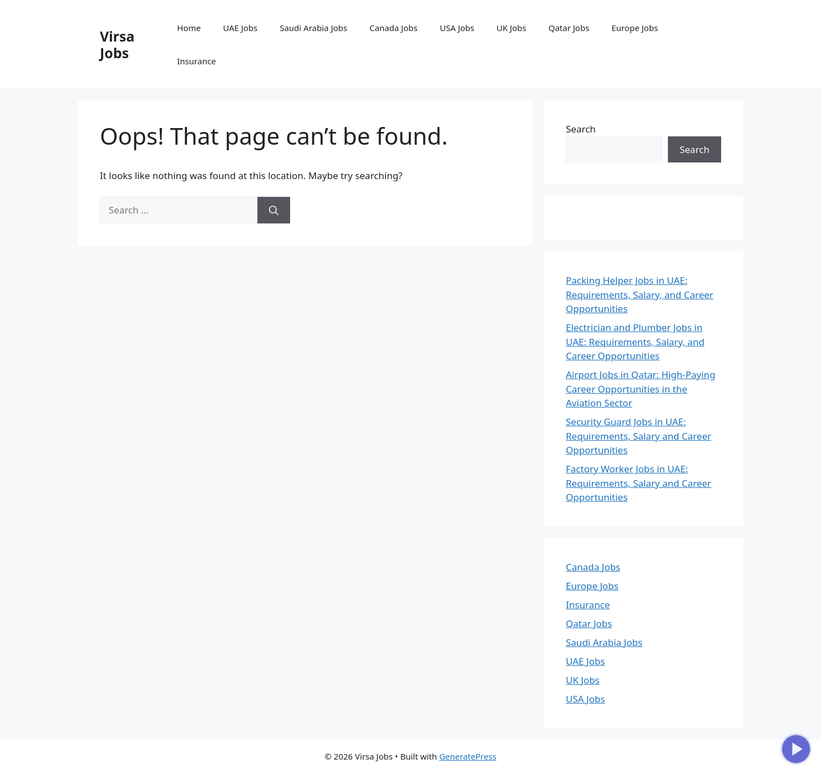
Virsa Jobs (117, 44)
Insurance (196, 61)
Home (189, 27)
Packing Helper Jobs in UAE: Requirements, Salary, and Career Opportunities (639, 294)
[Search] (273, 210)
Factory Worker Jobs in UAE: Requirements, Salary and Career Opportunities (638, 482)
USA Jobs (457, 27)
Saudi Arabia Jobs (313, 27)
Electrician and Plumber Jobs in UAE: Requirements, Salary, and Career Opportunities (635, 341)
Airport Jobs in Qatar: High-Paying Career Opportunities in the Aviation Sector (641, 388)
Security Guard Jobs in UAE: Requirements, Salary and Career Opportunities (638, 435)
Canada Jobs (393, 27)
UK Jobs (511, 27)
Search (581, 129)
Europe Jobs (634, 27)
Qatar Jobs (569, 27)
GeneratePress (467, 756)
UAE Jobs (240, 27)
